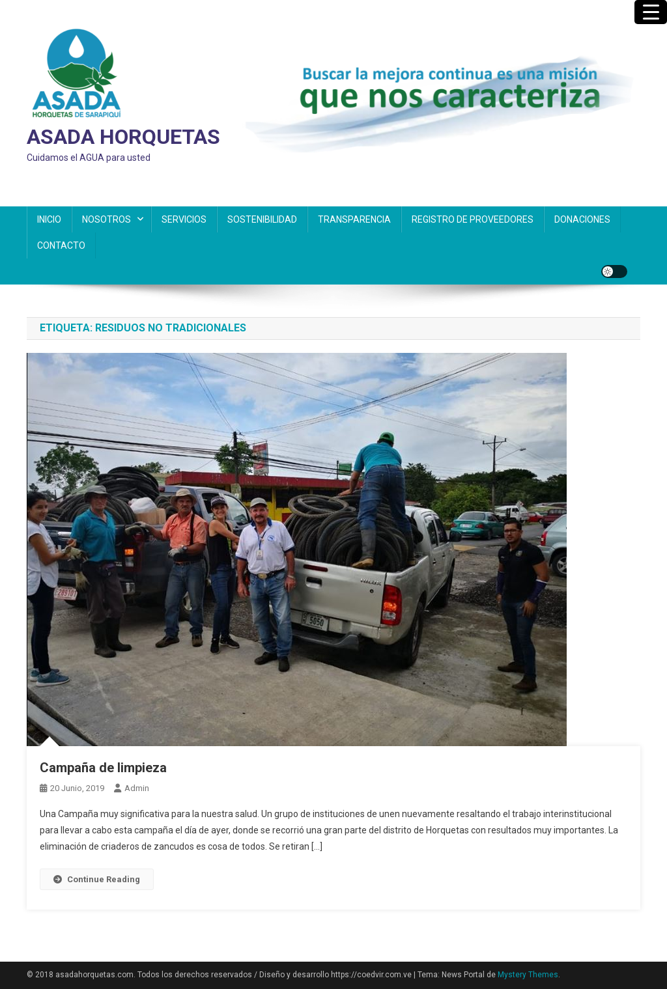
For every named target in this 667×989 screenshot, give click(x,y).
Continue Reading (96, 879)
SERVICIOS (184, 219)
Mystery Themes (528, 974)
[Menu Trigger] (650, 12)
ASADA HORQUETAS (123, 136)
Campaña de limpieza (103, 767)
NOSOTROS (106, 219)
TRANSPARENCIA (354, 219)
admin (136, 788)
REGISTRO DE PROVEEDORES (472, 219)
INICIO (49, 219)
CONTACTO (61, 245)
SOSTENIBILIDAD (262, 219)
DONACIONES (582, 219)
